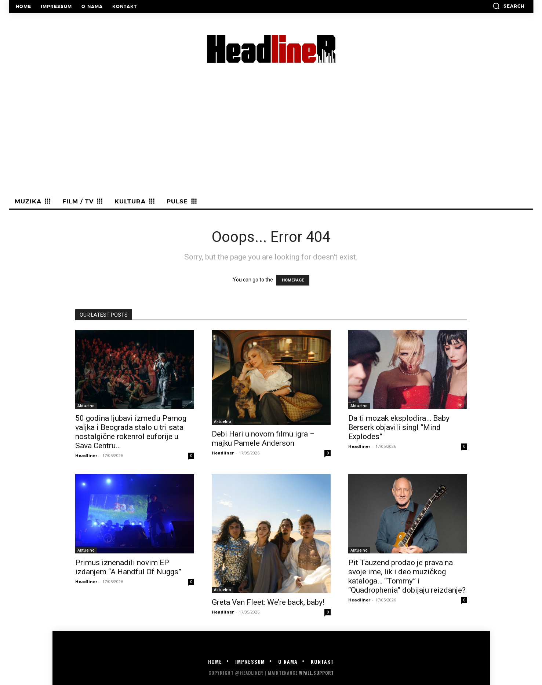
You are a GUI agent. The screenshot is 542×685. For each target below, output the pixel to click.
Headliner (86, 455)
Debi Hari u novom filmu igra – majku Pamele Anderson (263, 439)
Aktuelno (86, 405)
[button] (508, 6)
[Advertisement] (271, 139)
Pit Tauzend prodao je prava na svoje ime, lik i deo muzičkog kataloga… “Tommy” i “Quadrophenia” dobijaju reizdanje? (407, 576)
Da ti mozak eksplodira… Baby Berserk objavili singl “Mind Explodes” (399, 427)
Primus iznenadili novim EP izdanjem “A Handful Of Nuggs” (128, 567)
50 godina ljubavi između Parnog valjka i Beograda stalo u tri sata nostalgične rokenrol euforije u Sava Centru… (130, 432)
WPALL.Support (316, 673)
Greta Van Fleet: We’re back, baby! (268, 602)
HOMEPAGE (293, 280)
